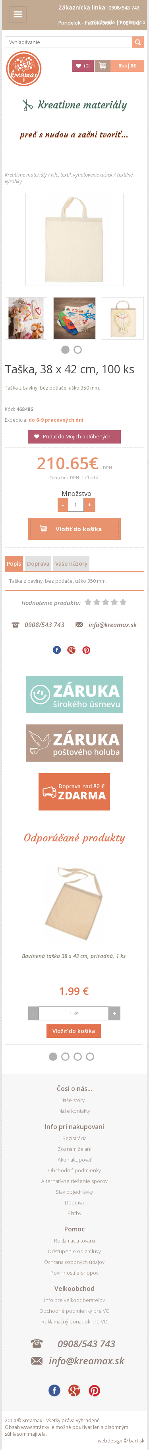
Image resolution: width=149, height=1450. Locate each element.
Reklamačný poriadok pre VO (74, 1321)
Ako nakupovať (74, 1159)
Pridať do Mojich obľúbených (76, 436)
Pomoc (74, 1229)
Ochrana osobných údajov (74, 1262)
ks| (127, 65)
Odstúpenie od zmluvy (74, 1251)
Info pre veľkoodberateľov (74, 1300)
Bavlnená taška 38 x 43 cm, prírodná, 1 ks (74, 956)
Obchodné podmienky (74, 1170)
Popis (14, 563)
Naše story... (74, 1100)
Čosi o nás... (74, 1088)
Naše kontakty (74, 1111)
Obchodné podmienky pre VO (74, 1311)
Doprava (38, 563)
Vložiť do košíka (79, 529)
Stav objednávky (74, 1192)
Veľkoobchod (74, 1288)
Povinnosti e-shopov (74, 1272)
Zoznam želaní (74, 1149)
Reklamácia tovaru (74, 1240)
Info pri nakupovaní (74, 1126)
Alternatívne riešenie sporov (74, 1181)
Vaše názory (71, 563)
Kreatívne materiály (82, 105)
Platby (74, 1213)
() (86, 65)
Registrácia (132, 22)
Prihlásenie (102, 22)
